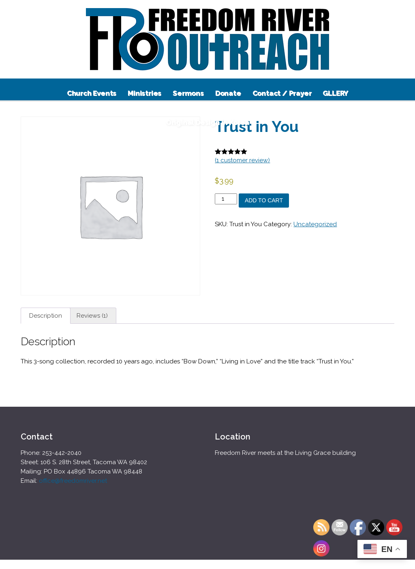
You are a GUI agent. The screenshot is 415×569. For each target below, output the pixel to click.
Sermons (188, 93)
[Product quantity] (226, 198)
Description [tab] (45, 315)
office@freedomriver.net (73, 480)
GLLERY (335, 93)
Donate (228, 93)
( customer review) (242, 160)
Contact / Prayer (282, 93)
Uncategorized (315, 224)
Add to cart (264, 200)
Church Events (91, 93)
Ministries (144, 93)
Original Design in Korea (207, 122)
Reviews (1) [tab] (92, 315)
